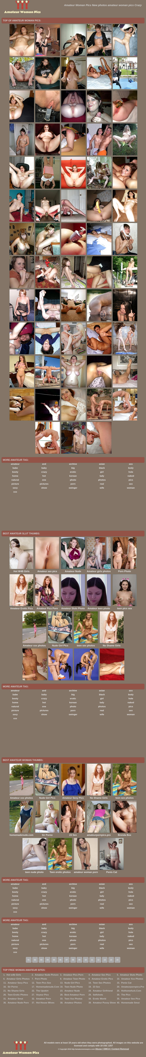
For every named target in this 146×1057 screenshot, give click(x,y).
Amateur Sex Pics (101, 975)
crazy (44, 472)
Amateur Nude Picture (47, 975)
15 (117, 960)
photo (73, 480)
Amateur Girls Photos (18, 979)
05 (54, 960)
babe (15, 468)
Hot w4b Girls (13, 975)
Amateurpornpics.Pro (132, 987)
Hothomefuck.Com (131, 991)
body (131, 468)
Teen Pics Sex (43, 983)
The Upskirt (42, 991)
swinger (73, 488)
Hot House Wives (45, 1002)
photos (102, 480)
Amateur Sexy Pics (18, 983)
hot (44, 476)
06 (60, 960)
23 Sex (96, 987)
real (102, 484)
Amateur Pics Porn (73, 975)
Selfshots (98, 994)
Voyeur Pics (42, 994)
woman (131, 488)
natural (15, 480)
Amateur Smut (15, 998)
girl (102, 472)
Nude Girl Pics (72, 983)
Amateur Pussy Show (104, 1002)
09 (79, 960)
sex (131, 484)
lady (102, 476)
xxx (15, 492)
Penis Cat (126, 983)
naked (131, 476)
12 (98, 960)
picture (15, 484)
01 (29, 960)
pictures (44, 484)
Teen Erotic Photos (18, 994)
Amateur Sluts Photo (131, 975)
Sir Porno (13, 987)
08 (73, 960)
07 (67, 960)
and (44, 464)
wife (102, 488)
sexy (15, 488)
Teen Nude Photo (73, 987)
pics (131, 480)
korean (73, 476)
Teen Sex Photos (102, 983)
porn (73, 484)
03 (41, 960)
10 (86, 960)
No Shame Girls (16, 991)
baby (44, 468)
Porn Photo (41, 979)
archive (73, 464)
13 (105, 960)
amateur (15, 464)
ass (131, 464)
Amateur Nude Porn (18, 1002)
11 (92, 960)
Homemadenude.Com (47, 987)
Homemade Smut (130, 1002)
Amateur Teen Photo (74, 979)
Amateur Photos (73, 1002)
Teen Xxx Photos (73, 998)
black (102, 468)
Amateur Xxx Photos (132, 979)
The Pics (125, 994)
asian (102, 464)
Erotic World (99, 998)
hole (131, 472)
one (44, 480)
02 (35, 960)
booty (15, 472)
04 (48, 960)
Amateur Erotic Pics (102, 979)
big (73, 468)
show (44, 488)
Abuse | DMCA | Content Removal (112, 1049)
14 (111, 960)
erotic (73, 472)
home (15, 476)
